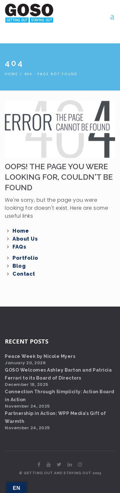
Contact (23, 274)
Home (11, 73)
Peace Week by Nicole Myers (40, 356)
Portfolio (25, 258)
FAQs (19, 247)
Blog (19, 266)
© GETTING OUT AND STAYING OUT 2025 (60, 473)
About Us (25, 239)
